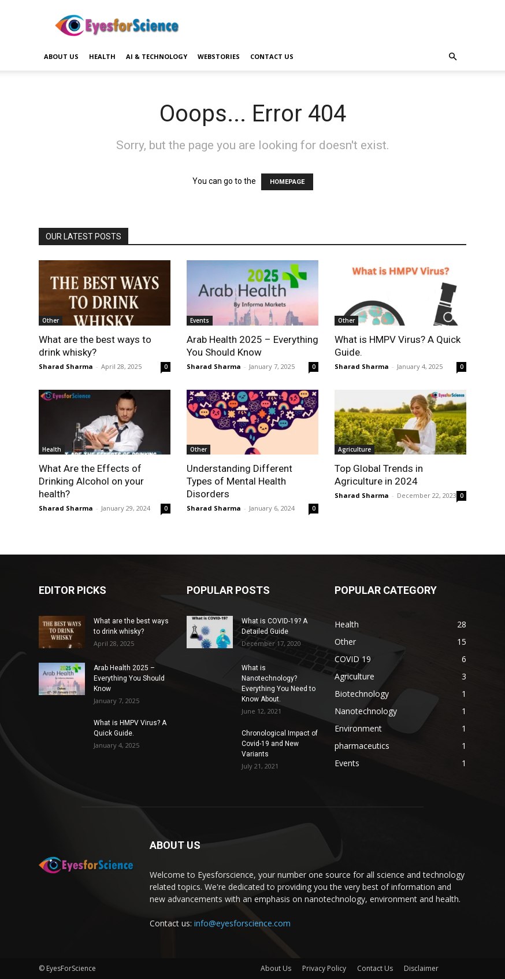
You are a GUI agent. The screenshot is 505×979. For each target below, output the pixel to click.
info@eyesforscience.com (242, 923)
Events (199, 320)
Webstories (219, 56)
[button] (452, 56)
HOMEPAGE (287, 182)
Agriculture (354, 449)
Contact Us (375, 968)
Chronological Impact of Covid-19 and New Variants (280, 743)
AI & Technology (156, 56)
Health (102, 56)
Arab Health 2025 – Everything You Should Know (129, 678)
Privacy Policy (324, 968)
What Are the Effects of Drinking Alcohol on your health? (91, 481)
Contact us (272, 56)
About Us (61, 56)
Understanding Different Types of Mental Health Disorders (239, 481)
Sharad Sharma (66, 366)
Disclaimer (421, 968)
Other (50, 320)
